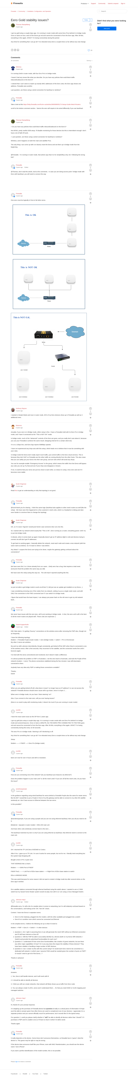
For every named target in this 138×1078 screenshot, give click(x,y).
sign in (17, 1061)
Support (93, 3)
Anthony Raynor (21, 408)
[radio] (90, 24)
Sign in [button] (123, 3)
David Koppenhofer (22, 624)
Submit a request (113, 3)
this (16, 490)
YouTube (35, 1074)
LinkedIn (18, 50)
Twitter (15, 50)
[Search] (112, 11)
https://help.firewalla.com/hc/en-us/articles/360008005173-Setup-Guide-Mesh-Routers (52, 104)
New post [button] (107, 28)
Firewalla (13, 11)
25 (89, 50)
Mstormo (19, 425)
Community (101, 3)
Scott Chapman (21, 484)
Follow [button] (86, 20)
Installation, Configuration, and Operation (39, 11)
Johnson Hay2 (21, 899)
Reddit (25, 1074)
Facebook (12, 50)
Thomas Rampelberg (23, 24)
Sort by (89, 60)
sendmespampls (21, 789)
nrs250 (18, 710)
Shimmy (18, 67)
